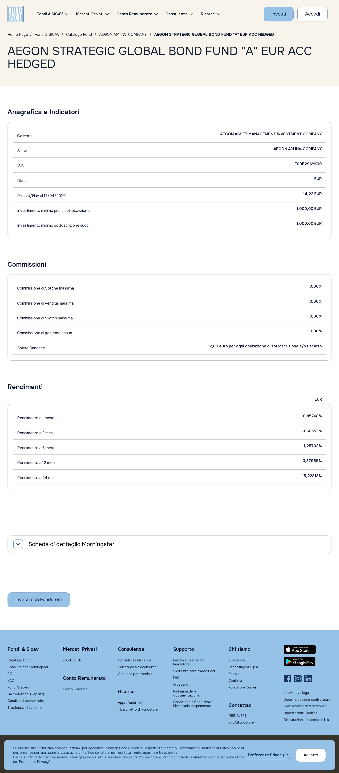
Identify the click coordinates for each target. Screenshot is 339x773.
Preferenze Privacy (266, 755)
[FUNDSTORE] (16, 14)
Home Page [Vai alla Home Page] (18, 34)
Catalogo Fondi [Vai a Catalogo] (79, 34)
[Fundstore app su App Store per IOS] (307, 649)
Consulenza (176, 14)
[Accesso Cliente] (312, 14)
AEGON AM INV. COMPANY (123, 34)
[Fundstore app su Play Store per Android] (307, 661)
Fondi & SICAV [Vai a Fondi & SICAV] (47, 34)
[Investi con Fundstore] (279, 14)
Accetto (311, 755)
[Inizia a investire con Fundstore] (39, 599)
